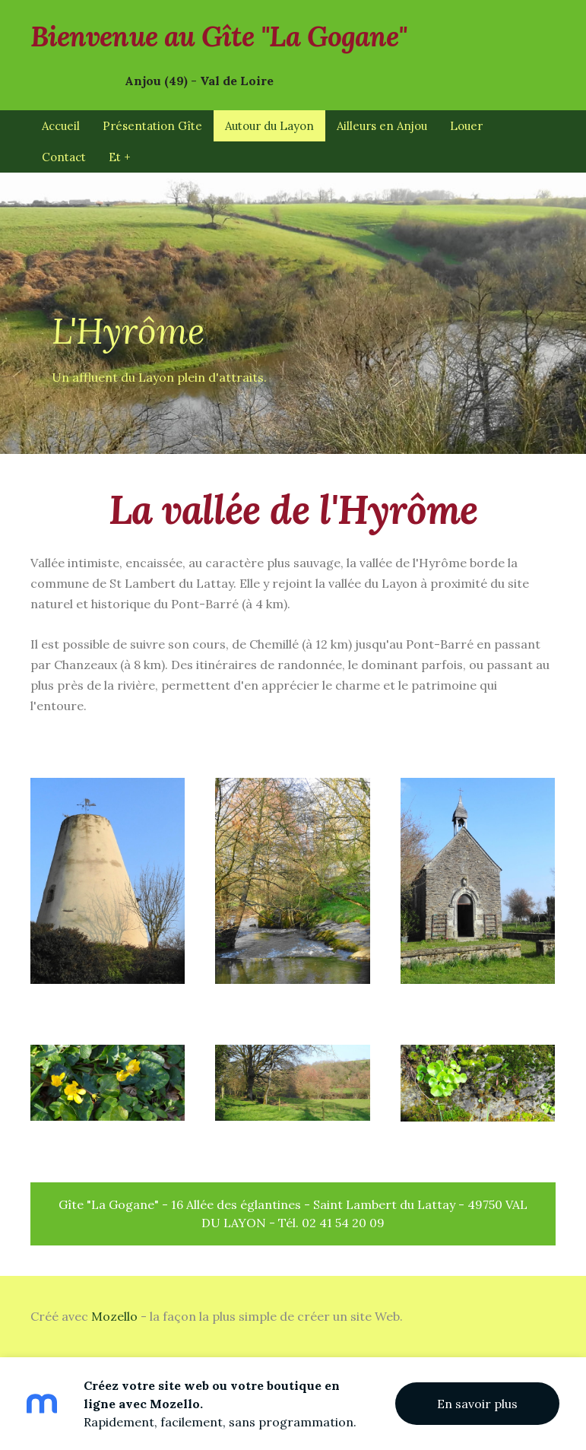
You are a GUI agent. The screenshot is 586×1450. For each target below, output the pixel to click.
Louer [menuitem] (466, 126)
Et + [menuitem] (120, 157)
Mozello (114, 1316)
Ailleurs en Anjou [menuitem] (382, 126)
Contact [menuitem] (64, 157)
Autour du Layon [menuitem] (269, 126)
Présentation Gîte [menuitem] (152, 126)
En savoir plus (477, 1403)
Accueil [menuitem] (61, 126)
